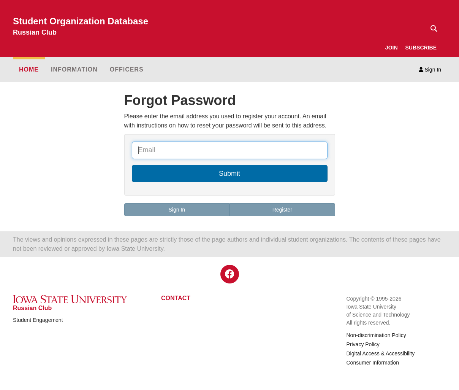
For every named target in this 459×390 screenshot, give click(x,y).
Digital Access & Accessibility (381, 353)
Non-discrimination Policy (376, 335)
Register (282, 210)
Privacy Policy (363, 344)
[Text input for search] (431, 28)
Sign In (430, 70)
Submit (229, 173)
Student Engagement (38, 320)
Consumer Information (373, 363)
